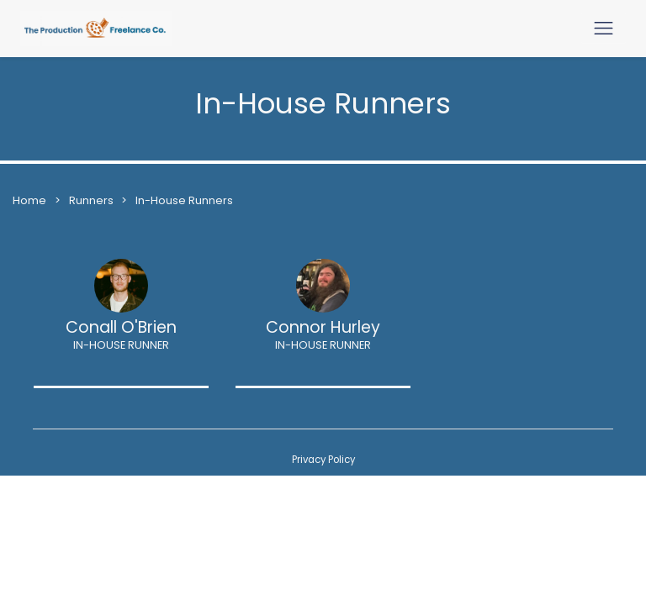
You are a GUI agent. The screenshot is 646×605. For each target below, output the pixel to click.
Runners (92, 200)
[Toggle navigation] (603, 28)
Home (29, 200)
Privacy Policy (323, 459)
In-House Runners (184, 200)
